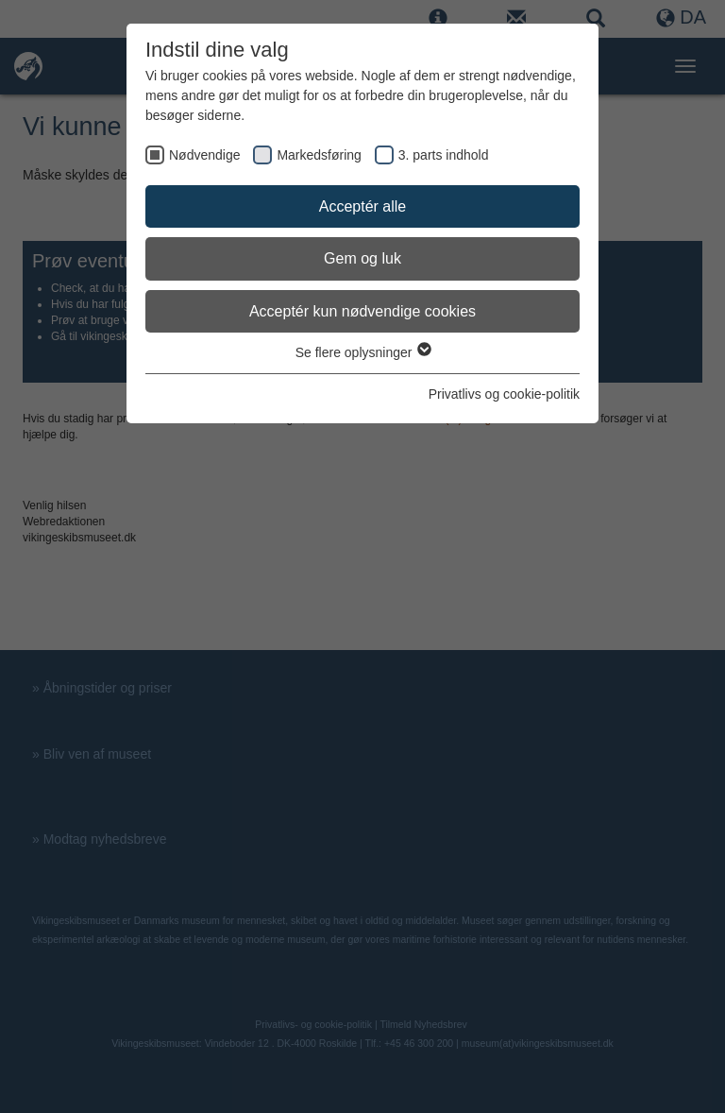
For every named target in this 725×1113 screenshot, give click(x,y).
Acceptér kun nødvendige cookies (362, 311)
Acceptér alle (363, 206)
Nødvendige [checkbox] (205, 155)
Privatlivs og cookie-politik (504, 394)
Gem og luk (362, 258)
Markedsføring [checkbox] (319, 155)
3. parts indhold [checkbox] (443, 155)
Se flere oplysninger (362, 352)
